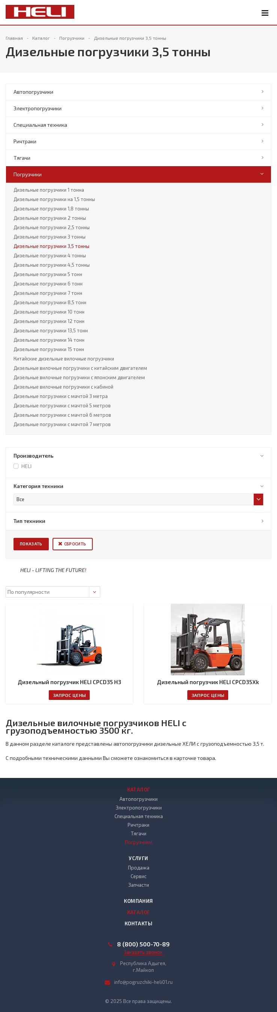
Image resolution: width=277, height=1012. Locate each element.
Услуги (138, 858)
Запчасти (138, 885)
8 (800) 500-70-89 (143, 944)
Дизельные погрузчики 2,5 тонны (52, 227)
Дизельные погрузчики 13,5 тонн (51, 330)
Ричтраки (25, 141)
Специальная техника (40, 125)
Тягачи (22, 158)
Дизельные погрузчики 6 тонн (48, 284)
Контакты (138, 923)
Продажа (138, 868)
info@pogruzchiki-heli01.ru (143, 982)
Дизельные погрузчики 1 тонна (49, 190)
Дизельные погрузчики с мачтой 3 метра (61, 396)
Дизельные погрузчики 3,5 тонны (51, 246)
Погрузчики (28, 174)
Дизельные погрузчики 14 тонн (49, 340)
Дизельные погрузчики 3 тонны (50, 237)
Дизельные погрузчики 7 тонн (48, 293)
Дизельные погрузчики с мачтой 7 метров (62, 424)
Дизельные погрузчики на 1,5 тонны (54, 199)
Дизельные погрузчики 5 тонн (48, 274)
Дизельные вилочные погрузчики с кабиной (63, 387)
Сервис (138, 876)
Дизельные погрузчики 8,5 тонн (50, 302)
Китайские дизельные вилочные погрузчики (64, 359)
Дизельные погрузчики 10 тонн (49, 312)
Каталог (138, 790)
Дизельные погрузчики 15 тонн (49, 349)
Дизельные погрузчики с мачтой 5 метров (62, 405)
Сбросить (75, 543)
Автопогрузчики (33, 92)
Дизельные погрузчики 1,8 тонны (51, 209)
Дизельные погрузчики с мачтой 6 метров (62, 415)
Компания (138, 901)
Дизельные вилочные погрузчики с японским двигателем (79, 377)
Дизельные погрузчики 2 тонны (50, 218)
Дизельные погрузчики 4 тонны (50, 255)
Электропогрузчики (38, 108)
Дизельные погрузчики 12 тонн (49, 321)
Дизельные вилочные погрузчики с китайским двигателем (80, 368)
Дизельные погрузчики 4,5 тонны (52, 265)
